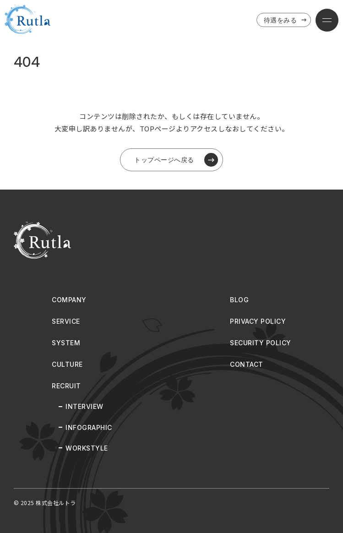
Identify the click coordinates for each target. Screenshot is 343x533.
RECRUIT (66, 386)
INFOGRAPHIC (88, 427)
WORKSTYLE (86, 448)
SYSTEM (66, 343)
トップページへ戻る (176, 160)
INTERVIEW (84, 406)
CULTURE (67, 364)
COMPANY (69, 300)
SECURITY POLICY (260, 343)
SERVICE (66, 321)
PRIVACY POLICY (258, 321)
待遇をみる (286, 20)
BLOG (239, 300)
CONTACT (246, 364)
